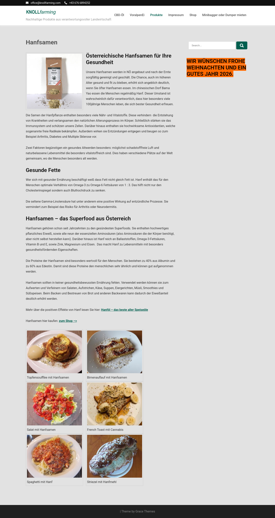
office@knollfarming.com (46, 2)
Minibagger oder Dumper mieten (224, 15)
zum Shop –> (68, 321)
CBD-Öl (119, 15)
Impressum (176, 15)
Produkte (156, 15)
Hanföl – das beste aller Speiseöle (124, 310)
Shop (193, 15)
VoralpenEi (137, 15)
